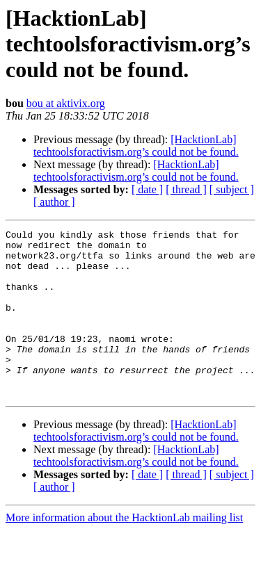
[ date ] (147, 189)
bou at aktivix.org (65, 103)
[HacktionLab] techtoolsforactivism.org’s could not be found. (136, 145)
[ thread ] (186, 189)
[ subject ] (231, 189)
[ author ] (54, 202)
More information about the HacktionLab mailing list (124, 551)
